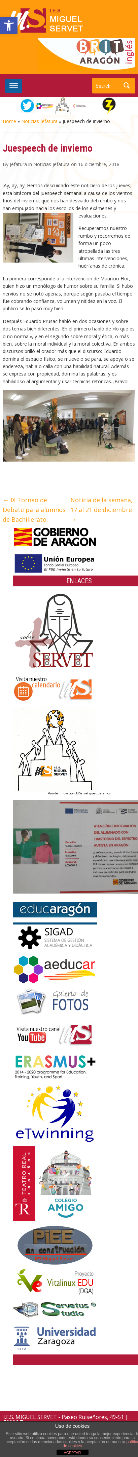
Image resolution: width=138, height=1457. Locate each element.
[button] (9, 25)
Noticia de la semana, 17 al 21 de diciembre (101, 509)
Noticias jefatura (39, 121)
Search (127, 85)
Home (9, 121)
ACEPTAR (72, 1453)
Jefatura (18, 164)
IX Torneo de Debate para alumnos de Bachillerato (34, 509)
